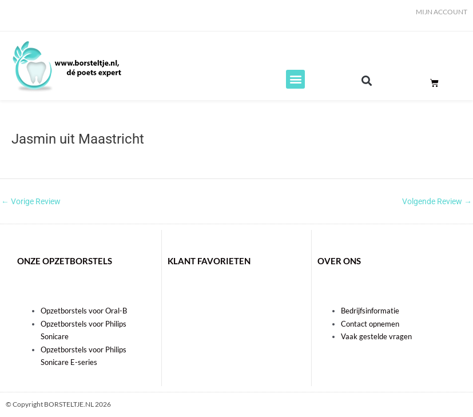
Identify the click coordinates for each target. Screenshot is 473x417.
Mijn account (441, 11)
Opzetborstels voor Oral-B (84, 310)
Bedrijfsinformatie (370, 310)
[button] (295, 79)
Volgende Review (437, 202)
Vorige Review (31, 202)
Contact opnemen (370, 323)
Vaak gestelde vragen (376, 336)
